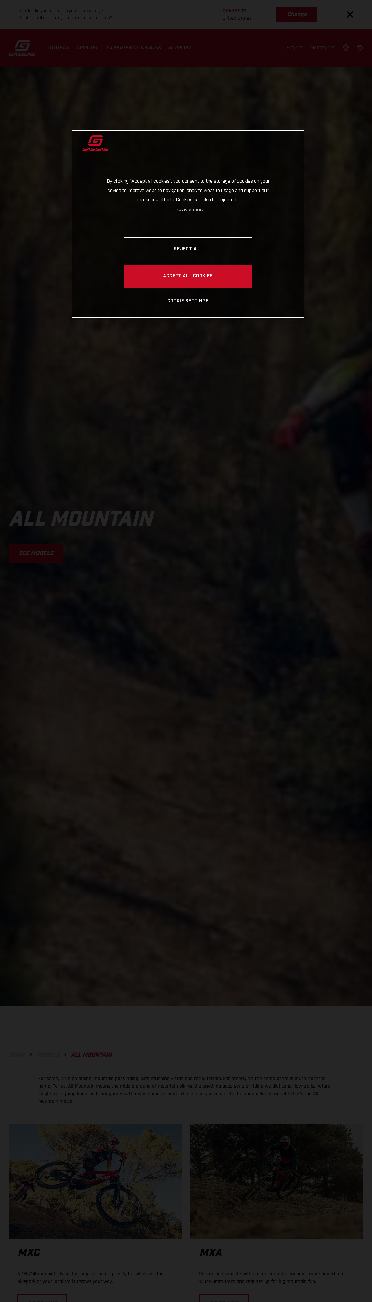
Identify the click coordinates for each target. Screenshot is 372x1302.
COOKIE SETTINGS (188, 301)
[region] (188, 224)
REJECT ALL (188, 249)
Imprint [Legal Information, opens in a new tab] (198, 209)
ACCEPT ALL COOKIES (188, 276)
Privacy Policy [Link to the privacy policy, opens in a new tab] (183, 209)
